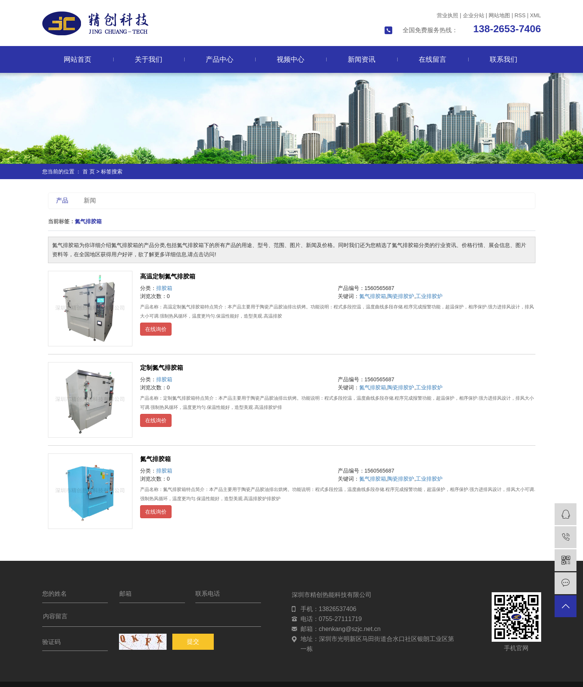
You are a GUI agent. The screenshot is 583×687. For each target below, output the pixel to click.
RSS (519, 15)
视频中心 (290, 59)
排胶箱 (164, 288)
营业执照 (447, 15)
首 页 (89, 171)
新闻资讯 (361, 59)
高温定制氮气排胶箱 (167, 276)
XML (535, 15)
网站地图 (499, 15)
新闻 (90, 200)
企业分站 (473, 15)
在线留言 (432, 59)
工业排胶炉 (429, 296)
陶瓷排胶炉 (400, 296)
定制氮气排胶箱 (161, 367)
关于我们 (148, 59)
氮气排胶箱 (372, 296)
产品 (62, 200)
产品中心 (219, 59)
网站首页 (77, 59)
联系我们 (503, 59)
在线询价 (156, 329)
